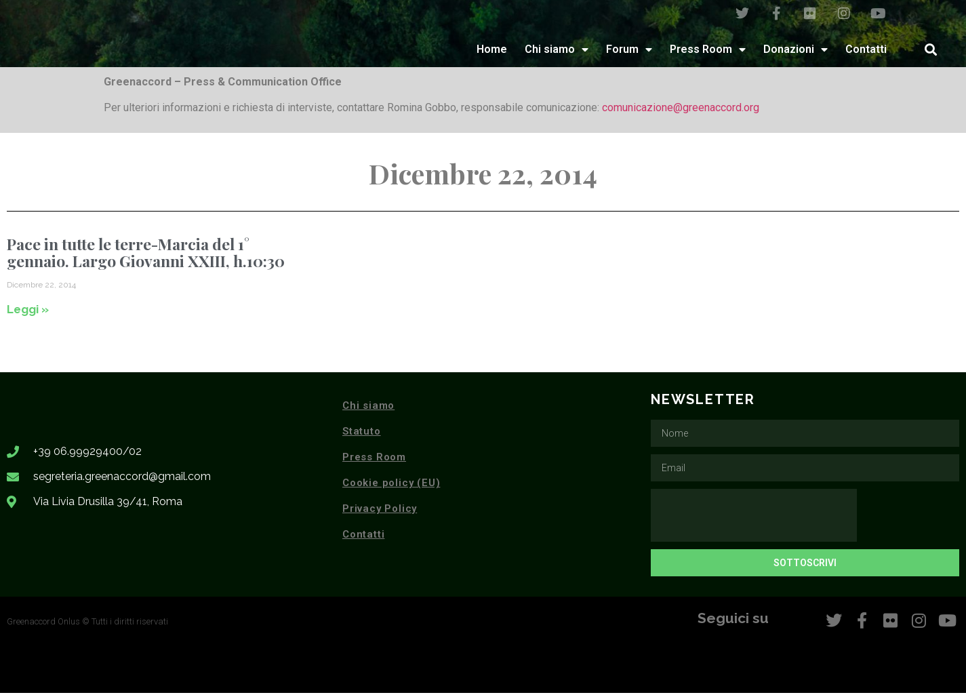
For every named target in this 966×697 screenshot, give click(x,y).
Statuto (361, 436)
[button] (930, 53)
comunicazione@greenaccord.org (680, 112)
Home (492, 53)
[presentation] (754, 520)
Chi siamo (556, 53)
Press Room (708, 53)
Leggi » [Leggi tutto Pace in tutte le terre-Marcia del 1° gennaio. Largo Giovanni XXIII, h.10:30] (28, 313)
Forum (629, 53)
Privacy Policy (379, 513)
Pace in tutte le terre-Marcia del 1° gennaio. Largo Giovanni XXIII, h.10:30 (146, 256)
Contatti (866, 53)
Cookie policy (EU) (391, 487)
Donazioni (795, 53)
